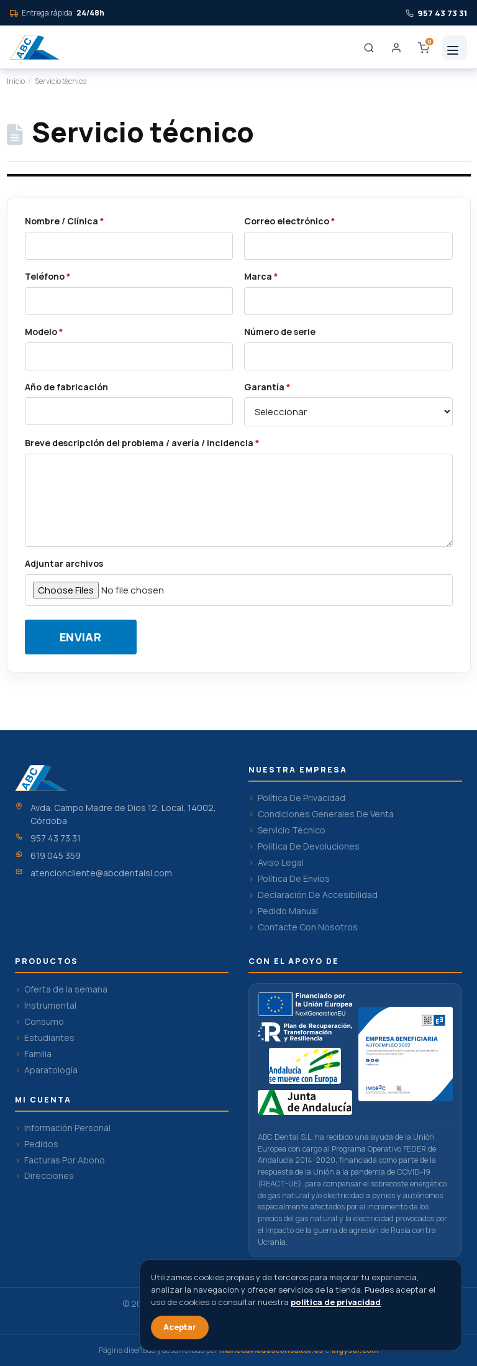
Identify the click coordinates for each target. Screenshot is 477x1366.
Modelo (44, 331)
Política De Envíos (294, 878)
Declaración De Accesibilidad (318, 895)
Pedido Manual (288, 911)
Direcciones (49, 1175)
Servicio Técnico (291, 830)
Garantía (267, 387)
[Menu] (454, 47)
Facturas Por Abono (64, 1160)
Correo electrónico (289, 221)
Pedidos (41, 1144)
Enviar (80, 637)
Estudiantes (49, 1037)
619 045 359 (55, 855)
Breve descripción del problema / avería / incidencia (142, 443)
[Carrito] (423, 47)
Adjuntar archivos (64, 563)
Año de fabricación (66, 387)
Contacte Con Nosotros (308, 927)
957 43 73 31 (55, 838)
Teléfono (48, 276)
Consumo (44, 1021)
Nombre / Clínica (64, 221)
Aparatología (51, 1070)
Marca (261, 276)
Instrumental (50, 1005)
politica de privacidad (336, 1302)
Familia (38, 1054)
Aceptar (179, 1326)
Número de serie (280, 331)
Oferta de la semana (65, 989)
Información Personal (67, 1128)
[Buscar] (369, 47)
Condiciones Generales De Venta (326, 814)
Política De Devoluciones (309, 846)
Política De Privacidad (301, 798)
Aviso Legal (281, 862)
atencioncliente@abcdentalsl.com (101, 873)
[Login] (396, 47)
